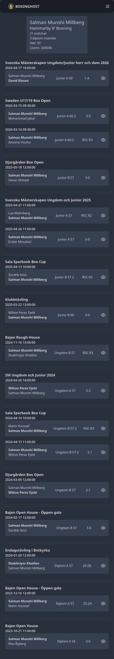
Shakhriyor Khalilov (22, 355)
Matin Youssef (18, 426)
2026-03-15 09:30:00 (20, 105)
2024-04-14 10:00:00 (20, 418)
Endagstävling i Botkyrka (27, 550)
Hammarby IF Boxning (51, 28)
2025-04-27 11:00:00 (20, 205)
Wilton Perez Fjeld (21, 312)
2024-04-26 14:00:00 (20, 380)
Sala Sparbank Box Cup (25, 261)
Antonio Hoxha (19, 142)
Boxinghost (23, 6)
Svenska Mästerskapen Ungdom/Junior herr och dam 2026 (57, 62)
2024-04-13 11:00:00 (20, 442)
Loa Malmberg (19, 213)
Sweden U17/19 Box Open (28, 100)
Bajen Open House (21, 625)
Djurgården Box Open (24, 162)
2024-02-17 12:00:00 (20, 517)
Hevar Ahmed (18, 180)
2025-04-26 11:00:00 (20, 229)
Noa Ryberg (17, 643)
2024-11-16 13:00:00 (20, 342)
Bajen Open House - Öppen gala (33, 512)
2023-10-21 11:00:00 (20, 631)
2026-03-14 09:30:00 (20, 129)
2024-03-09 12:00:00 (20, 480)
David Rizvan (18, 80)
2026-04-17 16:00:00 (20, 68)
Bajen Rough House (22, 337)
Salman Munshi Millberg (26, 76)
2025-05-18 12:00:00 (20, 167)
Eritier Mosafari (19, 242)
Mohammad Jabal (21, 118)
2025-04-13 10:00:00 (20, 267)
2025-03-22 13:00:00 (20, 304)
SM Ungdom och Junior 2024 (30, 375)
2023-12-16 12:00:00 (20, 593)
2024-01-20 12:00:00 (20, 555)
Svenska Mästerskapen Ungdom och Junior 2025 (48, 200)
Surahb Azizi (17, 275)
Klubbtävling (16, 299)
